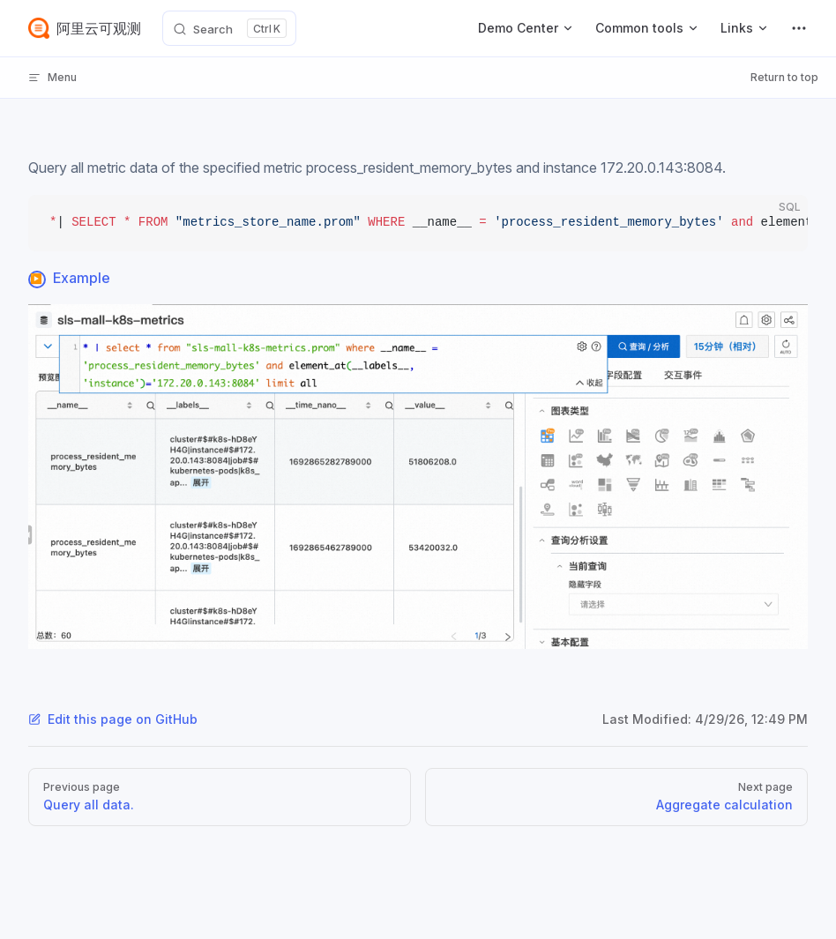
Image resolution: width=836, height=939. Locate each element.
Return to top (784, 77)
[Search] (229, 28)
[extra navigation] (799, 28)
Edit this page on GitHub (113, 719)
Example (81, 278)
